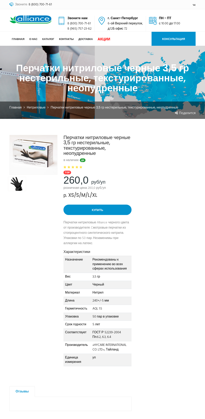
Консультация (173, 39)
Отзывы (22, 391)
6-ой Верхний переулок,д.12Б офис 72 (125, 26)
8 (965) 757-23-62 (79, 28)
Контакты (66, 39)
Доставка (85, 39)
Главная (18, 39)
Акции (104, 39)
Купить (97, 210)
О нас (33, 39)
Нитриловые (36, 107)
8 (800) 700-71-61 (40, 4)
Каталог (48, 39)
